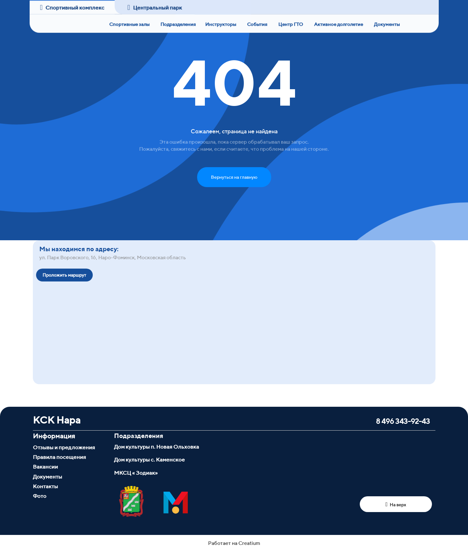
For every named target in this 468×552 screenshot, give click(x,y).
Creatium (249, 543)
